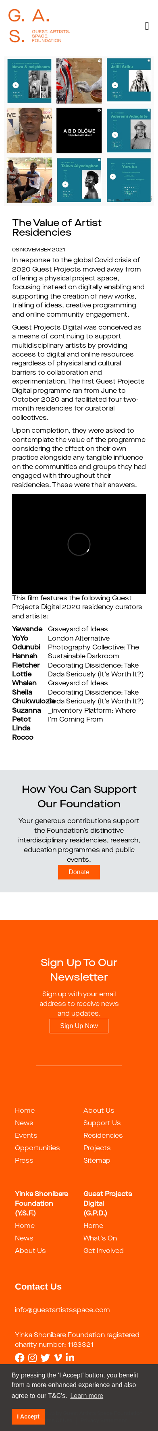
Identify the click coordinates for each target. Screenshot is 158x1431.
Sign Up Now (79, 1025)
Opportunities (37, 1148)
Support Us (102, 1123)
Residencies (103, 1136)
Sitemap (96, 1161)
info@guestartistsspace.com (62, 1310)
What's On (100, 1239)
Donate (79, 872)
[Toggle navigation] (147, 26)
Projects (97, 1148)
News (24, 1123)
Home (25, 1111)
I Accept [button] (28, 1416)
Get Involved (103, 1251)
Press (24, 1161)
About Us (98, 1111)
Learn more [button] (86, 1395)
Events (26, 1136)
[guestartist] (39, 26)
